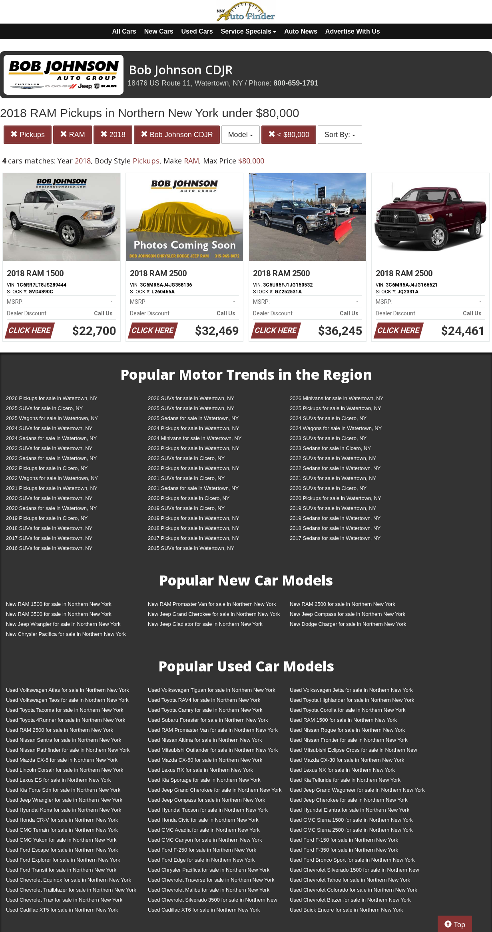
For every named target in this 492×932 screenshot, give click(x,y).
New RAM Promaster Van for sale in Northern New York (212, 604)
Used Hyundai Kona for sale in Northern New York (63, 810)
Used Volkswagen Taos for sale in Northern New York (67, 700)
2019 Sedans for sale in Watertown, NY (335, 518)
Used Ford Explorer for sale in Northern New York (63, 860)
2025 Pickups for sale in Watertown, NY (335, 408)
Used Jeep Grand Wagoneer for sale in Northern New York (357, 790)
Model (240, 135)
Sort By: (340, 135)
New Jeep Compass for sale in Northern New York (347, 614)
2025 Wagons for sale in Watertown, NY (52, 418)
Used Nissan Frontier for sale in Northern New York (349, 740)
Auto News (300, 31)
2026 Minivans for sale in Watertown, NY (336, 398)
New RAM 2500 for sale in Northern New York (342, 604)
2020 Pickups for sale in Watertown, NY (335, 498)
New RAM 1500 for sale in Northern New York (59, 604)
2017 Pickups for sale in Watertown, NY (193, 538)
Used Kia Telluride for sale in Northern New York (345, 780)
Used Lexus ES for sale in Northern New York (58, 780)
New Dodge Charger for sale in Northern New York (348, 624)
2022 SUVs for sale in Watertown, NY (333, 458)
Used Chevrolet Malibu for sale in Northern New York (208, 890)
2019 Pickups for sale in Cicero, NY (47, 518)
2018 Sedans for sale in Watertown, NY (335, 528)
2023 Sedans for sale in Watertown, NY (51, 458)
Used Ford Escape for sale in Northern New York (62, 850)
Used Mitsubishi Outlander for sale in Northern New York (213, 750)
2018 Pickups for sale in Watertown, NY (193, 528)
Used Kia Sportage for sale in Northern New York (204, 780)
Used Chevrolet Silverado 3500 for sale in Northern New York (212, 901)
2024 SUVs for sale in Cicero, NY (328, 418)
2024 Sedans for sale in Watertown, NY (51, 438)
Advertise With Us (352, 31)
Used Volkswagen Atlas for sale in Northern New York (67, 690)
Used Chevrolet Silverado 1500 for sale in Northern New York (354, 871)
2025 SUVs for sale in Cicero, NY (44, 408)
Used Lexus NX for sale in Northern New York (342, 770)
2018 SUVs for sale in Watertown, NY (49, 528)
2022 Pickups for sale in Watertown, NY (193, 468)
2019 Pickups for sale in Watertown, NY (193, 518)
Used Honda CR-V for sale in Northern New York (62, 820)
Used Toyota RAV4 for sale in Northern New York (204, 700)
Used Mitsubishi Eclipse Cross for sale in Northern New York (353, 751)
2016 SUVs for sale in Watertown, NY (49, 548)
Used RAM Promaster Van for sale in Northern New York (213, 730)
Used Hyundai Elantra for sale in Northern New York (349, 810)
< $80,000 (289, 134)
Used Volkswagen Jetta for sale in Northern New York (351, 690)
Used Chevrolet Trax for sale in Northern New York (64, 900)
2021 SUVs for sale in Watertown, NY (333, 478)
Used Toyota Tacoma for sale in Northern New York (64, 710)
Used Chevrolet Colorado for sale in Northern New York (353, 890)
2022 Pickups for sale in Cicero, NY (47, 468)
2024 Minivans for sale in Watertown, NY (194, 438)
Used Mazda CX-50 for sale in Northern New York (205, 760)
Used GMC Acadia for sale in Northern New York (204, 830)
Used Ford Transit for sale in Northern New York (61, 870)
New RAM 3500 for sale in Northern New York (59, 614)
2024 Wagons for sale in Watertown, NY (336, 428)
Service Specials (249, 31)
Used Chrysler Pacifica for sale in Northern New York (208, 870)
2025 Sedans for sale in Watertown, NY (193, 418)
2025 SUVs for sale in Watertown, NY (191, 408)
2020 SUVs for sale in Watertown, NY (49, 498)
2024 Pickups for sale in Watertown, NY (193, 428)
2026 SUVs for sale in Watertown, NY (191, 398)
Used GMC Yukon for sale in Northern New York (61, 840)
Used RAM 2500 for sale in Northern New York (59, 730)
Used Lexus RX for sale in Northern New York (200, 770)
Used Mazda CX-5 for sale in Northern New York (62, 760)
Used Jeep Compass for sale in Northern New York (206, 800)
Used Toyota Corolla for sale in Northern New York (348, 710)
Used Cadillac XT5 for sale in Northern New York (62, 910)
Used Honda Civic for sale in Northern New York (203, 820)
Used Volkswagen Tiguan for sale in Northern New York (211, 690)
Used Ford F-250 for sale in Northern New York (202, 850)
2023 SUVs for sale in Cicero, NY (328, 438)
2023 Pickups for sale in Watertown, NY (193, 448)
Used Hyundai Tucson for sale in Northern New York (208, 810)
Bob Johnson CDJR (177, 134)
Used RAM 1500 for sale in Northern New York (343, 720)
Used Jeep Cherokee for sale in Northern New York (349, 800)
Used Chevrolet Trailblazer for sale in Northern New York (71, 890)
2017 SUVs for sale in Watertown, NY (49, 538)
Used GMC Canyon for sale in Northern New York (205, 840)
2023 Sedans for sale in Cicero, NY (330, 448)
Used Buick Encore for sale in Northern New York (346, 910)
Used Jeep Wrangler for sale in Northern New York (64, 800)
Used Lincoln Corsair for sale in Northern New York (64, 770)
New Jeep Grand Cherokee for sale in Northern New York (214, 614)
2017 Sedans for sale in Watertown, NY (335, 538)
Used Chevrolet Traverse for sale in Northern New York (211, 880)
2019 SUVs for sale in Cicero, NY (186, 508)
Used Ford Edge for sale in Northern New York (201, 860)
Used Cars (197, 31)
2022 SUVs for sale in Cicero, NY (186, 458)
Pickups (27, 134)
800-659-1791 (295, 83)
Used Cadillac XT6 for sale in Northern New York (204, 910)
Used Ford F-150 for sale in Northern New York (344, 840)
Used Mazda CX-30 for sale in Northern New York (347, 760)
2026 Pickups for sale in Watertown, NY (52, 398)
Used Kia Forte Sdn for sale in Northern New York (63, 790)
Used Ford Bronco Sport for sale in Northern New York (352, 860)
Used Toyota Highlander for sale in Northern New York (352, 700)
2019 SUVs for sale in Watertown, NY (333, 508)
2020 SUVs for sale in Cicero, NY (328, 488)
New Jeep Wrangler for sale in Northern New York (63, 624)
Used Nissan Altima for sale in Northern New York (205, 740)
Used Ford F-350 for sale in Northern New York (344, 850)
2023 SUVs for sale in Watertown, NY (49, 448)
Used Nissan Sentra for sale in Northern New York (63, 740)
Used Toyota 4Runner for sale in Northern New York (65, 720)
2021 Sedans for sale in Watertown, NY (193, 488)
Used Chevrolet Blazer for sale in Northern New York (350, 900)
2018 (112, 134)
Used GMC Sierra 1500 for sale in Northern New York (351, 820)
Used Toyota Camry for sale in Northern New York (205, 710)
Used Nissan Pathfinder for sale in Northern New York (67, 750)
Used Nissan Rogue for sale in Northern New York (347, 730)
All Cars (124, 31)
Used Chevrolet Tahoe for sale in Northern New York (350, 880)
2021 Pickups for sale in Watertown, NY (52, 488)
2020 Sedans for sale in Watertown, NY (51, 508)
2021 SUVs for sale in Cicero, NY (186, 478)
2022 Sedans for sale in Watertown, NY (335, 468)
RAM (72, 134)
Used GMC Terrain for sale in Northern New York (62, 830)
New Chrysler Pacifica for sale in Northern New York (66, 634)
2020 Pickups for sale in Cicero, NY (188, 498)
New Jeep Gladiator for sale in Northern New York (205, 624)
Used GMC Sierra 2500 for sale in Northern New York (351, 830)
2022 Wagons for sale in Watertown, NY (52, 478)
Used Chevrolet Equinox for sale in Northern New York (68, 880)
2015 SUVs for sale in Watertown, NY (191, 548)
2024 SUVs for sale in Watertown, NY (49, 428)
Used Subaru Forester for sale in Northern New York (208, 720)
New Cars (158, 31)
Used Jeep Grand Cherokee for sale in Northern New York (215, 790)
